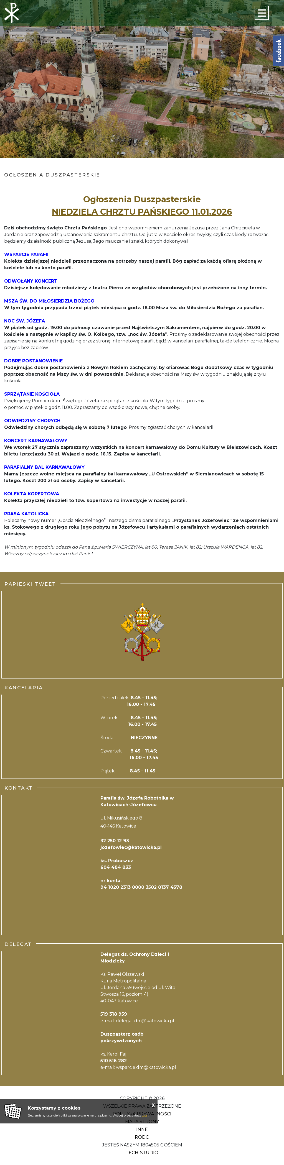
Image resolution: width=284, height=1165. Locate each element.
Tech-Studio (142, 1152)
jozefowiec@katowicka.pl (131, 847)
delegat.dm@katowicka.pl (145, 1020)
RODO (142, 1137)
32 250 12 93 (114, 840)
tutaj (145, 1115)
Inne (142, 1129)
